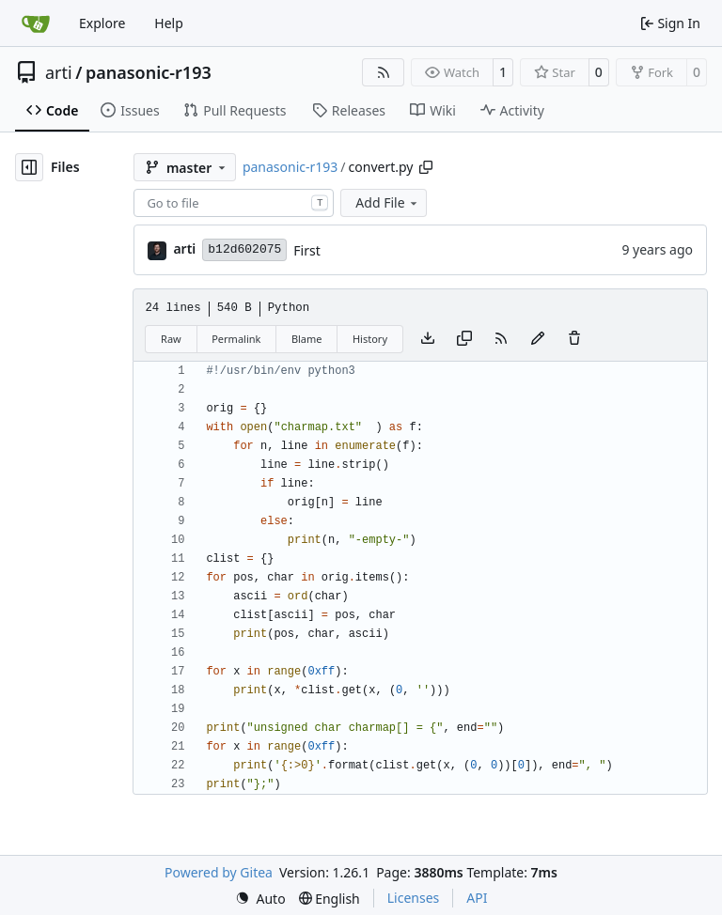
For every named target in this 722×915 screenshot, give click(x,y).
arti (58, 72)
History (370, 339)
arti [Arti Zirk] (184, 248)
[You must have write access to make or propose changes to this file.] (574, 339)
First (306, 250)
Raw (171, 339)
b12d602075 (244, 249)
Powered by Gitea (219, 872)
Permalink (236, 339)
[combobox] (233, 203)
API (476, 898)
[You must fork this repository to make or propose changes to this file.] (538, 339)
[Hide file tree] (29, 167)
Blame (306, 339)
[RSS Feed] (383, 72)
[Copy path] (425, 167)
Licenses (413, 898)
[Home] (35, 23)
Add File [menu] (387, 202)
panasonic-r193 (149, 72)
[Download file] (428, 339)
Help (168, 23)
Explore (102, 23)
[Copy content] (464, 339)
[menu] (260, 898)
